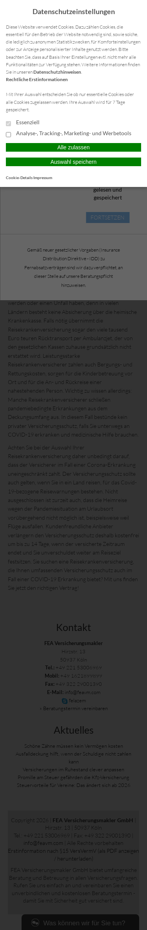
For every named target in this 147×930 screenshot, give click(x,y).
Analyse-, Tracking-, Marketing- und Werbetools (68, 133)
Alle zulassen (73, 147)
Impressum (42, 177)
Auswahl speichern (74, 162)
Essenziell (23, 122)
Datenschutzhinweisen (57, 72)
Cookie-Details (19, 177)
